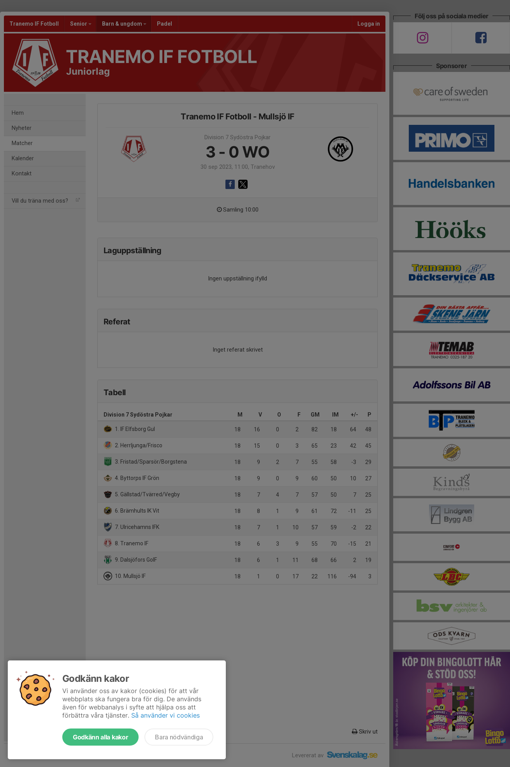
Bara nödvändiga (179, 737)
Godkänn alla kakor (100, 737)
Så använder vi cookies (165, 715)
